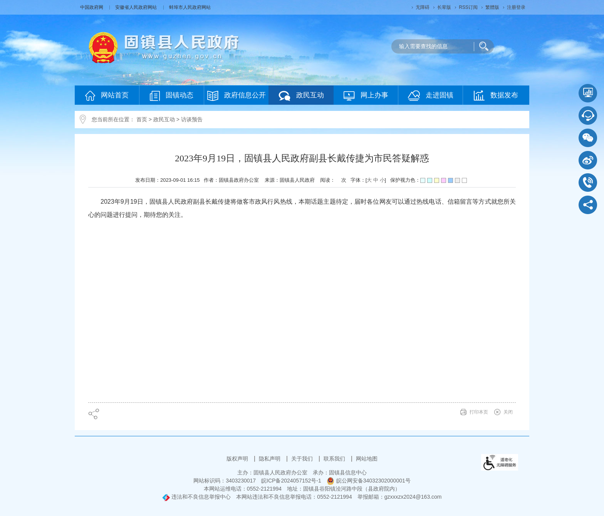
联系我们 (335, 459)
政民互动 (301, 95)
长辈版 (444, 7)
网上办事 (366, 95)
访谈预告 (192, 119)
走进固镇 (430, 95)
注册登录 (516, 7)
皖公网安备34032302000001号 (369, 480)
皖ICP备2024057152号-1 (291, 480)
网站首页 (107, 95)
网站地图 (367, 459)
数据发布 (496, 95)
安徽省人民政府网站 (136, 7)
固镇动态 (171, 95)
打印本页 (479, 412)
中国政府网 (92, 7)
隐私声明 (270, 459)
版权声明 (238, 459)
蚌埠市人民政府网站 (190, 7)
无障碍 (423, 7)
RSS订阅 (468, 7)
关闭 (508, 412)
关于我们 (302, 459)
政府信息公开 (236, 95)
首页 (141, 119)
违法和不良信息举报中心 (196, 497)
